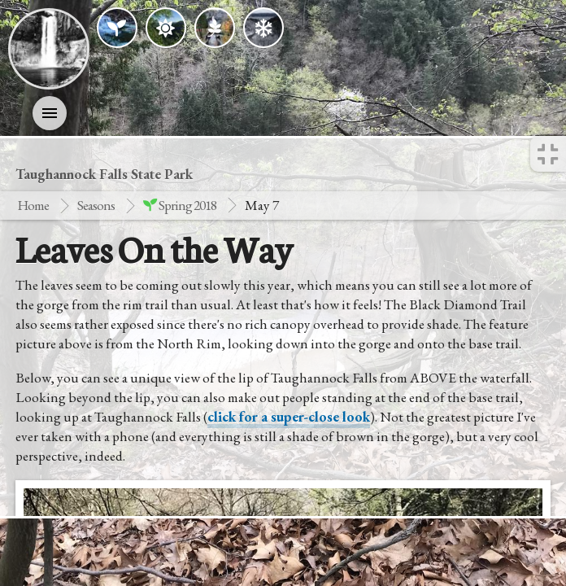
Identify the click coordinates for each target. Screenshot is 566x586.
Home (33, 205)
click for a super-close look (288, 417)
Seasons (96, 205)
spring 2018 (179, 205)
